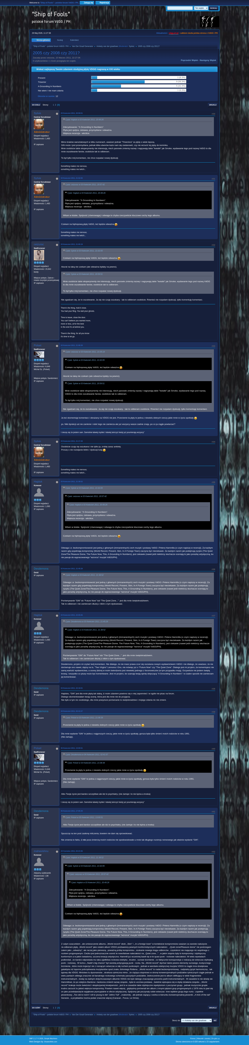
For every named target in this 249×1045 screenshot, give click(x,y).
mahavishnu (41, 851)
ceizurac (39, 244)
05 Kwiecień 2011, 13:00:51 (72, 748)
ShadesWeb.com (50, 1042)
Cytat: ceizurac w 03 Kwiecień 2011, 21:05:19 (85, 352)
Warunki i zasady (203, 1038)
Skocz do (176, 1020)
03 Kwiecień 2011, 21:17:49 (72, 441)
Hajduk (38, 481)
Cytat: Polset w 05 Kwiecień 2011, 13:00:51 (84, 817)
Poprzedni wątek (189, 60)
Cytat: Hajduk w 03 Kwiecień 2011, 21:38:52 (84, 575)
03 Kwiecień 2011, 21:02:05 (72, 178)
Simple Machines (50, 1038)
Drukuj (212, 105)
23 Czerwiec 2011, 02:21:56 (72, 851)
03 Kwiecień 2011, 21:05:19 (72, 244)
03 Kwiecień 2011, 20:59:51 (72, 113)
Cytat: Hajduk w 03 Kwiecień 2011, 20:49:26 (84, 120)
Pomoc (193, 1038)
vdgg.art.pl (173, 33)
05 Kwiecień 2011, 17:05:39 (72, 811)
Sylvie (131, 46)
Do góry (36, 1008)
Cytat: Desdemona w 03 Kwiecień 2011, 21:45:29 (86, 621)
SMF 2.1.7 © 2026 (36, 1038)
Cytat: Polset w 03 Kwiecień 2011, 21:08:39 (84, 718)
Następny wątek (208, 60)
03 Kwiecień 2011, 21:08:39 (72, 345)
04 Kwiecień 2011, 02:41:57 (72, 711)
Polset (37, 345)
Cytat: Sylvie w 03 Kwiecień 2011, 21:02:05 (84, 251)
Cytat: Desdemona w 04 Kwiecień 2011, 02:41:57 (86, 754)
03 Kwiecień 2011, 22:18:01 (72, 688)
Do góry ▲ (216, 1038)
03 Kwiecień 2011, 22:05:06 (72, 615)
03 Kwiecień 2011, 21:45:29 (72, 569)
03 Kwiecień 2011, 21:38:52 (72, 481)
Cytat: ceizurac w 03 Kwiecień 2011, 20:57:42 (85, 185)
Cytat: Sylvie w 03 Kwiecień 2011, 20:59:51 (84, 274)
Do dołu (36, 105)
